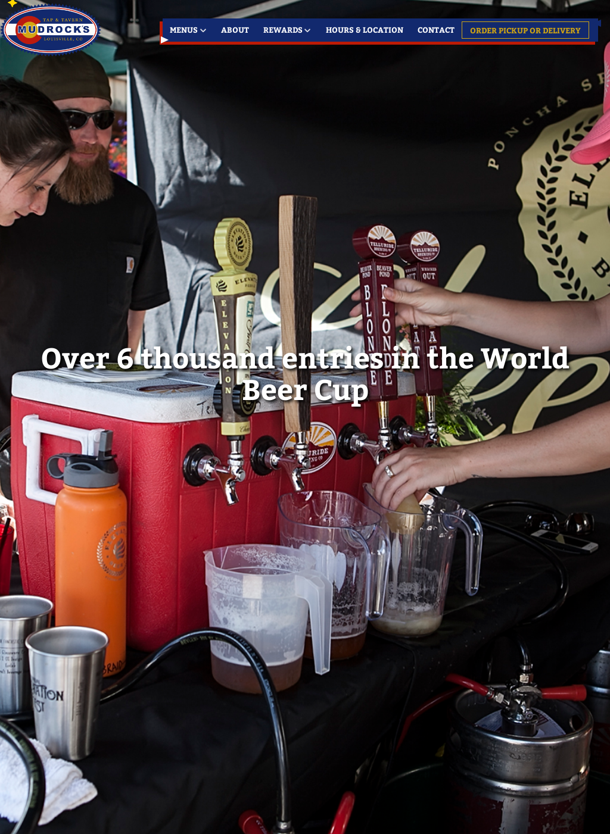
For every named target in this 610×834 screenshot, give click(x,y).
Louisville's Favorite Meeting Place (52, 30)
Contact (436, 29)
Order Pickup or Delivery (525, 30)
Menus (184, 29)
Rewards (283, 29)
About (235, 29)
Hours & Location (364, 29)
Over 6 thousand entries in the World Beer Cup (305, 373)
